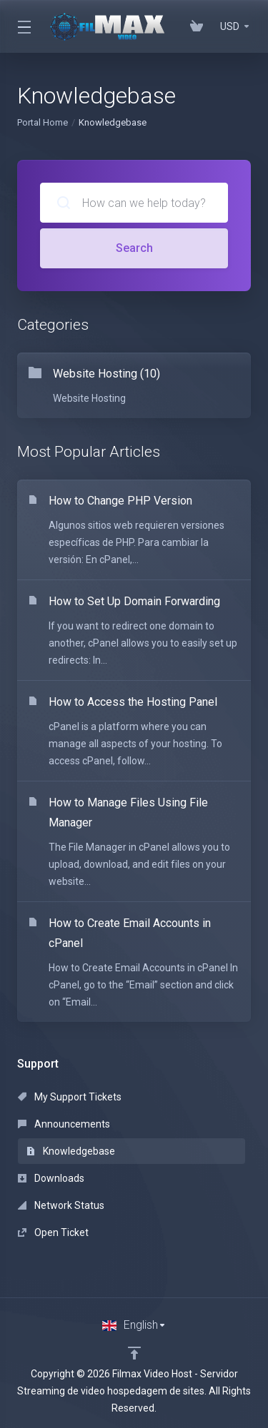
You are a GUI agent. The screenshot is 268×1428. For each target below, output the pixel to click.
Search (134, 248)
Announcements (64, 1124)
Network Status (61, 1205)
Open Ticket (53, 1232)
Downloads (51, 1178)
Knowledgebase (70, 1151)
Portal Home (42, 122)
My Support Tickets (69, 1097)
